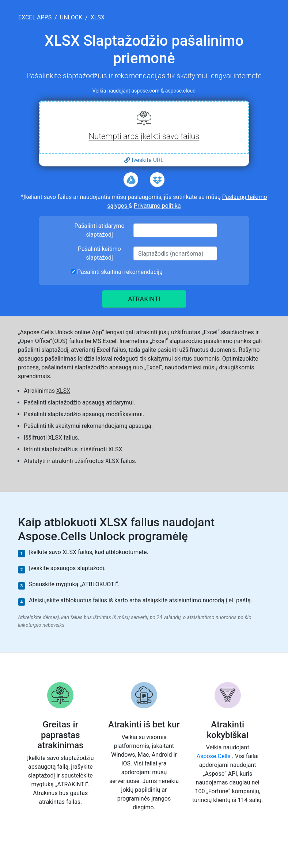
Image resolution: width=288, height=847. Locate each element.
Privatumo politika (157, 205)
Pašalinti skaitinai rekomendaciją (117, 271)
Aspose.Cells (214, 756)
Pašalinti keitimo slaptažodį (99, 253)
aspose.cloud (180, 91)
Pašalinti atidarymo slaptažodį (99, 230)
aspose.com (146, 91)
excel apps (35, 17)
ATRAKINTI (144, 299)
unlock (71, 17)
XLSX (63, 390)
